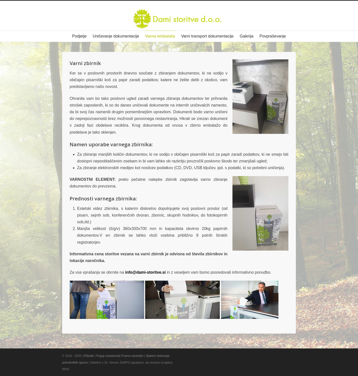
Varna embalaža (160, 36)
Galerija (246, 36)
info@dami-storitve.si (145, 272)
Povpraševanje (273, 36)
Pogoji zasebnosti (108, 356)
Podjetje (79, 36)
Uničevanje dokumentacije (116, 36)
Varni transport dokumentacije (207, 36)
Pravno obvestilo (132, 356)
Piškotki (89, 356)
